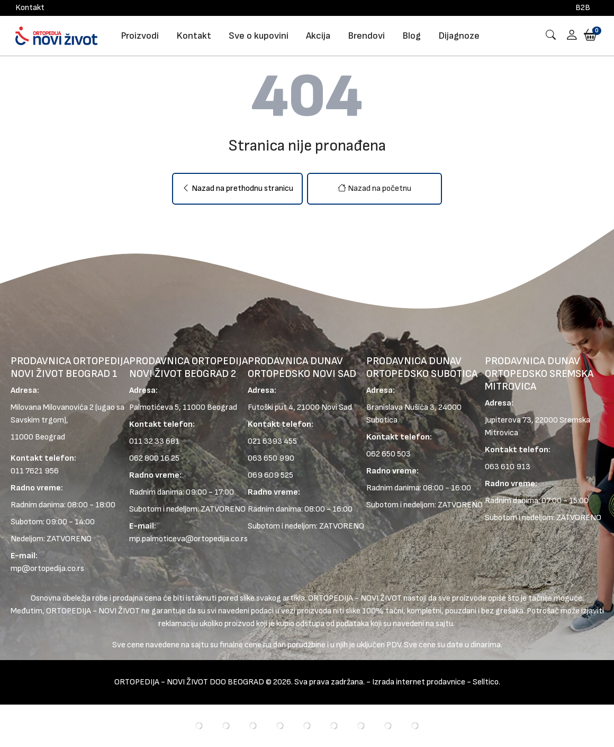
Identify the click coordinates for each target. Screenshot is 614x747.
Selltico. (486, 682)
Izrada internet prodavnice (418, 682)
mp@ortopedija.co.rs (47, 569)
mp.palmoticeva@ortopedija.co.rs (188, 539)
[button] (568, 36)
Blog (411, 36)
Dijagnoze (459, 36)
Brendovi (366, 36)
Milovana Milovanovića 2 (52, 407)
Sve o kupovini (258, 36)
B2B (582, 8)
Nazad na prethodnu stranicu (237, 188)
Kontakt (29, 8)
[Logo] (56, 35)
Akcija (318, 36)
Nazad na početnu (374, 188)
